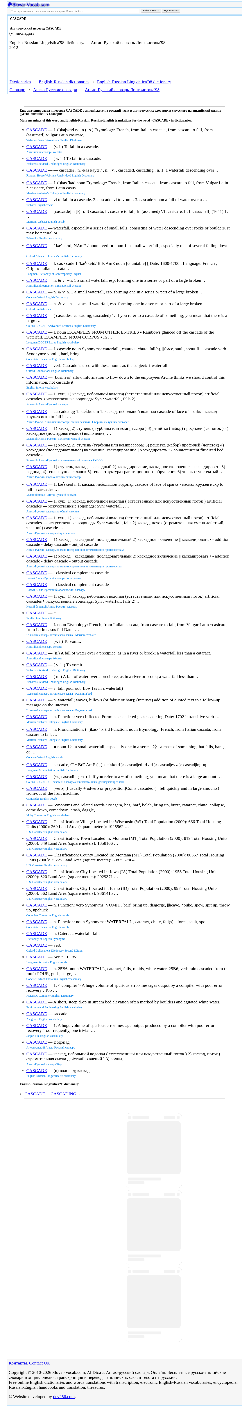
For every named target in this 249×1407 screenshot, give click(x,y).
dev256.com (64, 1396)
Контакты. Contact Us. (29, 1363)
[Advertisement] (199, 46)
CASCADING (63, 1093)
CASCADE (36, 129)
